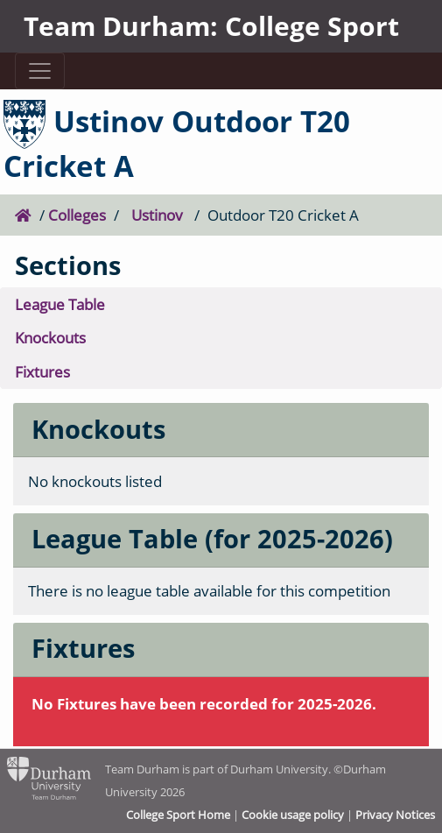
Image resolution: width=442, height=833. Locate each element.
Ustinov (157, 215)
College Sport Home (178, 814)
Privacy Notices (395, 814)
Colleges (77, 215)
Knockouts (50, 338)
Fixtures (42, 372)
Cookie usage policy (293, 814)
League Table (60, 304)
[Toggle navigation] (40, 70)
